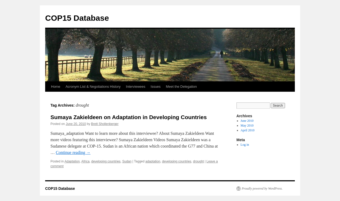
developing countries (105, 161)
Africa (85, 161)
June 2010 (247, 121)
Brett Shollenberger (104, 124)
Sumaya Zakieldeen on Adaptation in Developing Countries (128, 117)
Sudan (126, 161)
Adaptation (72, 161)
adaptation (152, 161)
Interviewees (135, 87)
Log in (245, 144)
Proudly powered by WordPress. (262, 188)
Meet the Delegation (181, 87)
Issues (156, 87)
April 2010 (247, 130)
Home (55, 87)
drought (198, 161)
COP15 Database (77, 18)
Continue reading (73, 152)
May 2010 (247, 125)
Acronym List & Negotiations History (93, 87)
